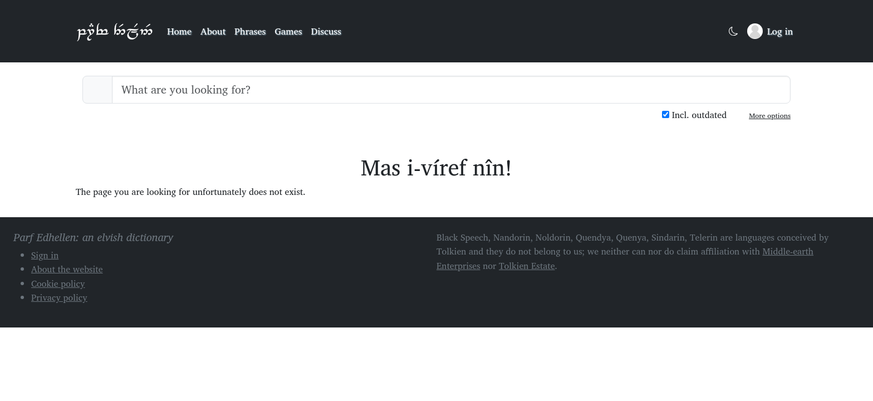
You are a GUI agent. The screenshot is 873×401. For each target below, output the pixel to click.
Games (288, 30)
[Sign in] (770, 31)
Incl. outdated (694, 115)
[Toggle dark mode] (733, 31)
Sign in (44, 255)
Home (179, 30)
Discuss (326, 30)
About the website (67, 269)
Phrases (250, 30)
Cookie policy (58, 283)
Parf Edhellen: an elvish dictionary (115, 31)
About (212, 30)
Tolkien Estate (527, 265)
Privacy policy (59, 297)
